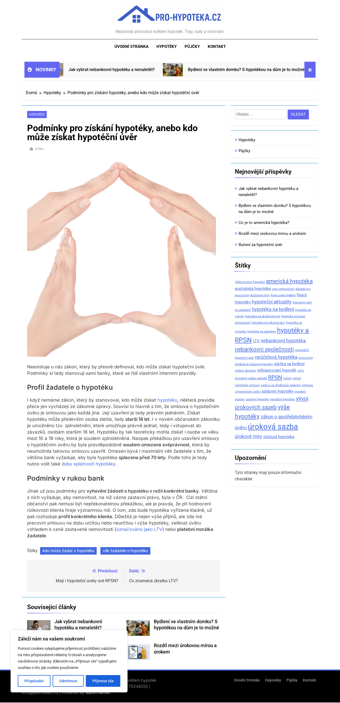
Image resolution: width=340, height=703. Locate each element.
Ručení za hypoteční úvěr (260, 244)
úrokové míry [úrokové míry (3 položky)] (248, 436)
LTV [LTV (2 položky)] (256, 341)
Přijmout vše (103, 681)
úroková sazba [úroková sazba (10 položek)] (273, 426)
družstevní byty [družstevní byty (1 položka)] (260, 295)
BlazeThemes (98, 692)
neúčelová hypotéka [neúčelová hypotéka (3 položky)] (276, 357)
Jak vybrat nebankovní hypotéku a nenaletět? (119, 69)
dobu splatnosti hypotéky (88, 464)
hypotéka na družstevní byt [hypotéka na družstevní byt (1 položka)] (262, 316)
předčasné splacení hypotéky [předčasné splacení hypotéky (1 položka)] (254, 364)
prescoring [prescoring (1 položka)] (306, 358)
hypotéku (167, 400)
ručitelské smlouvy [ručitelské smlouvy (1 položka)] (247, 385)
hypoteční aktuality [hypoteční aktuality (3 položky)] (272, 302)
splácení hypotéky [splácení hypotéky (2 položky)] (278, 391)
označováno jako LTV (139, 529)
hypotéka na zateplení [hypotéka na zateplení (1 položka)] (261, 331)
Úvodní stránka (131, 46)
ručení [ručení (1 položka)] (287, 378)
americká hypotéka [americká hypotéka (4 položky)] (289, 281)
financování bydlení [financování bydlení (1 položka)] (283, 295)
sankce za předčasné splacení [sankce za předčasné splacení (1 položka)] (281, 385)
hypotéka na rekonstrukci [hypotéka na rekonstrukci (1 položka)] (268, 323)
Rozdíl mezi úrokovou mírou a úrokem (272, 233)
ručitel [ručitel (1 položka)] (296, 378)
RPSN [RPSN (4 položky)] (275, 377)
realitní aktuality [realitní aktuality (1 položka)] (245, 370)
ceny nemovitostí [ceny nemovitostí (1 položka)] (283, 289)
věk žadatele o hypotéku (125, 551)
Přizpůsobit (34, 681)
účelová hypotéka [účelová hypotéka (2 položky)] (278, 436)
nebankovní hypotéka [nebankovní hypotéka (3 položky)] (283, 340)
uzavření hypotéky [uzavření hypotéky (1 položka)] (257, 399)
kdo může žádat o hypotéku (68, 551)
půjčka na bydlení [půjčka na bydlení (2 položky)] (289, 363)
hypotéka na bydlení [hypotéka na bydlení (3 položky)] (273, 309)
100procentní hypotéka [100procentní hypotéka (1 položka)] (250, 282)
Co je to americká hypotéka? (264, 222)
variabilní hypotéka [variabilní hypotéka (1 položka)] (282, 399)
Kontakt (217, 46)
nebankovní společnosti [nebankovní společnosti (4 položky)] (264, 349)
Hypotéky (166, 46)
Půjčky (192, 46)
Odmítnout (68, 681)
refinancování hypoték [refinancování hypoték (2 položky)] (276, 370)
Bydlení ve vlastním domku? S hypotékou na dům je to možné (254, 69)
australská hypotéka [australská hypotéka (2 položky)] (253, 288)
